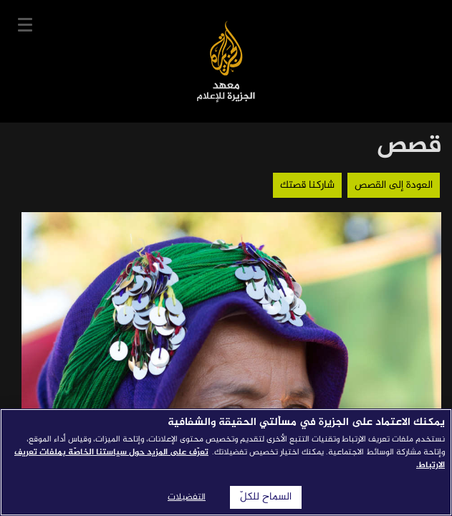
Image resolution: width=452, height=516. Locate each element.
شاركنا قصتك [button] (307, 185)
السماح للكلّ (266, 497)
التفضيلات (187, 497)
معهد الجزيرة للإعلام (226, 61)
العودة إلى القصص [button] (394, 185)
